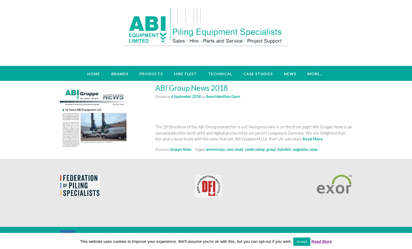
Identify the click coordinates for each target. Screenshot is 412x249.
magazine (300, 149)
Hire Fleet (185, 74)
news (314, 149)
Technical (220, 74)
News (290, 74)
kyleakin (284, 149)
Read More (313, 138)
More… (315, 74)
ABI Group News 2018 (191, 87)
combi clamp (255, 149)
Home (93, 74)
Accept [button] (301, 242)
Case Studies (258, 74)
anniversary (215, 149)
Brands (119, 74)
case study (235, 149)
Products (151, 74)
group (271, 149)
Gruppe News (181, 149)
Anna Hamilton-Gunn (223, 96)
